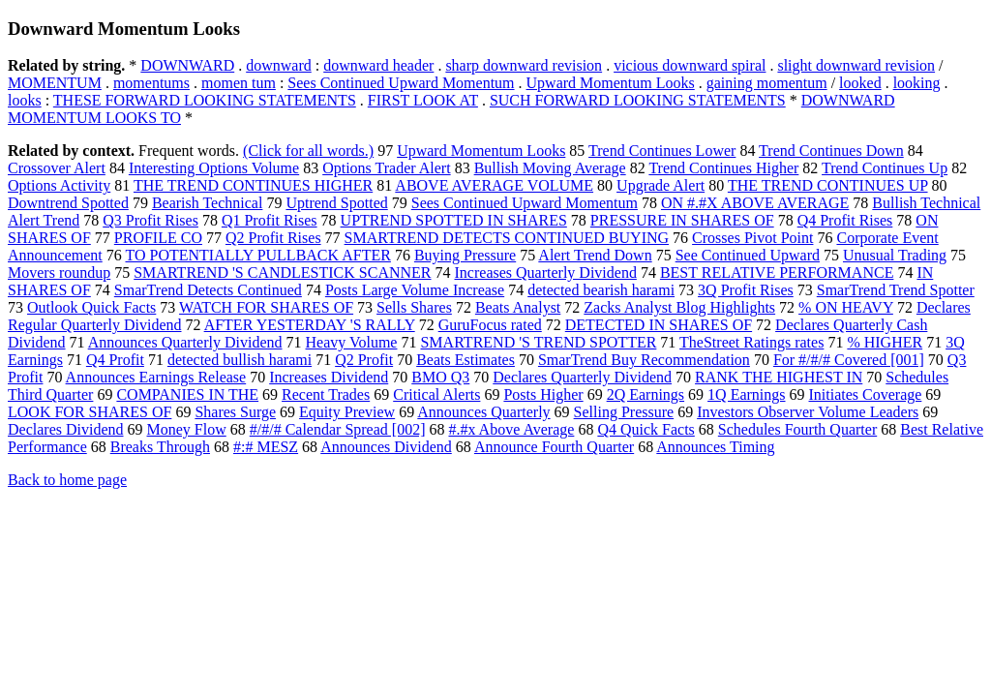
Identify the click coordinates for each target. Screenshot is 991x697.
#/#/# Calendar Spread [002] (338, 429)
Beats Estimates (465, 359)
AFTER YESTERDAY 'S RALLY (309, 325)
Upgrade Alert (660, 185)
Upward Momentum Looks (610, 83)
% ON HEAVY (845, 307)
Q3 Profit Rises (150, 220)
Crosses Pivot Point (752, 237)
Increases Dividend (328, 377)
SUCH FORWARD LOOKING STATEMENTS (638, 100)
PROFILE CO (158, 237)
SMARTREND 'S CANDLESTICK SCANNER (282, 272)
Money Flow (186, 429)
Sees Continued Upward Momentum (400, 83)
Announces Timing (715, 447)
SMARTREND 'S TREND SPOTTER (538, 342)
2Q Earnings (645, 394)
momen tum (238, 83)
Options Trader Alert (386, 168)
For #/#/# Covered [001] (848, 359)
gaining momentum (766, 83)
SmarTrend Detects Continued (208, 290)
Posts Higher (543, 394)
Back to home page (67, 479)
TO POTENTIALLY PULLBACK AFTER (257, 255)
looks (25, 100)
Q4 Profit (115, 359)
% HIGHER (884, 342)
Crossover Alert (56, 168)
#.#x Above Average (511, 429)
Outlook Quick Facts (91, 307)
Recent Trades (326, 394)
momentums (151, 83)
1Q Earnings (746, 394)
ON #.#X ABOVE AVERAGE (755, 203)
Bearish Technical (207, 203)
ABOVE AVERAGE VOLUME (494, 185)
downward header (378, 65)
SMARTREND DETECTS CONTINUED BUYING (507, 237)
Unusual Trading (894, 255)
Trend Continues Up (884, 168)
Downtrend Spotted (68, 203)
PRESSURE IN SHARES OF (682, 220)
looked (860, 83)
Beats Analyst (517, 307)
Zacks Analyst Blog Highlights (679, 307)
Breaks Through (160, 447)
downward (279, 65)
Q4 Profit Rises (845, 220)
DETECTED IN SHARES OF (658, 325)
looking (917, 83)
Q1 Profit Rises (269, 220)
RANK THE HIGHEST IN (778, 377)
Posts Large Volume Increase (414, 290)
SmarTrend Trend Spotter (896, 290)
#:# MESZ (265, 447)
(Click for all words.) (308, 150)
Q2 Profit (364, 359)
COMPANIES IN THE (187, 394)
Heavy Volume (352, 342)
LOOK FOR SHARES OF (89, 412)
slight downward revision (856, 65)
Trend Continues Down (831, 150)
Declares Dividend (66, 429)
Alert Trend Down (594, 255)
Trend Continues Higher (723, 168)
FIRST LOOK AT (423, 100)
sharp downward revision (523, 65)
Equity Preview (347, 412)
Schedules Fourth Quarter (797, 429)
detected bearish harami (601, 290)
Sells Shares (414, 307)
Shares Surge (235, 412)
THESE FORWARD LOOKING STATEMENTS (204, 100)
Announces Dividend (386, 447)
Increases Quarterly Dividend (546, 272)
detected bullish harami (239, 359)
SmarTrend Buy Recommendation (644, 359)
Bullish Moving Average (550, 168)
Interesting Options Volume (214, 168)
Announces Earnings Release (156, 377)
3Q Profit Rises (746, 290)
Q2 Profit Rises (273, 237)
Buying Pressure (465, 255)
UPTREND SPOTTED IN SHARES (454, 220)
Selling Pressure (624, 412)
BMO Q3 (440, 377)
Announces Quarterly (483, 412)
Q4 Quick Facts (645, 429)
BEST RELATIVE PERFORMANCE (777, 272)
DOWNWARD (187, 65)
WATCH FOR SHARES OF (266, 307)
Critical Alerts (436, 394)
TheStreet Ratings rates (751, 342)
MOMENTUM (55, 83)
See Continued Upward (748, 255)
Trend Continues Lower (662, 150)
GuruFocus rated (490, 325)
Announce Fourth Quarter (554, 447)
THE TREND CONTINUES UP (828, 185)
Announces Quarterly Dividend (185, 342)
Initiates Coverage (865, 394)
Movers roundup (59, 272)
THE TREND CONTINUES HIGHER (253, 185)
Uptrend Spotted (336, 203)
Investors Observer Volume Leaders (807, 412)
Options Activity (59, 185)
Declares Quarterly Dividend (582, 377)
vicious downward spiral (690, 65)
